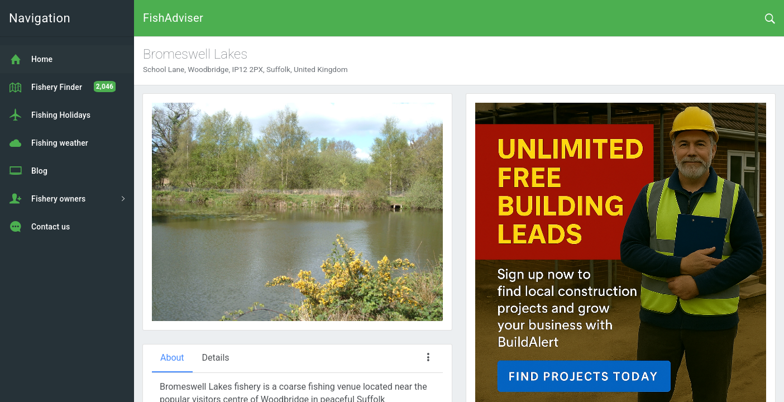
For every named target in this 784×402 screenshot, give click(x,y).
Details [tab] (216, 357)
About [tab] (172, 357)
